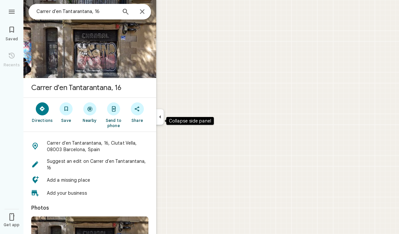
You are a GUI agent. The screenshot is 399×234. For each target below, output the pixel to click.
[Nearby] (90, 112)
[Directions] (42, 112)
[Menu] (11, 11)
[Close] (142, 12)
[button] (89, 146)
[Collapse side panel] (160, 117)
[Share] (137, 112)
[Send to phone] (113, 114)
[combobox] (76, 11)
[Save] (66, 112)
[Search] (125, 12)
